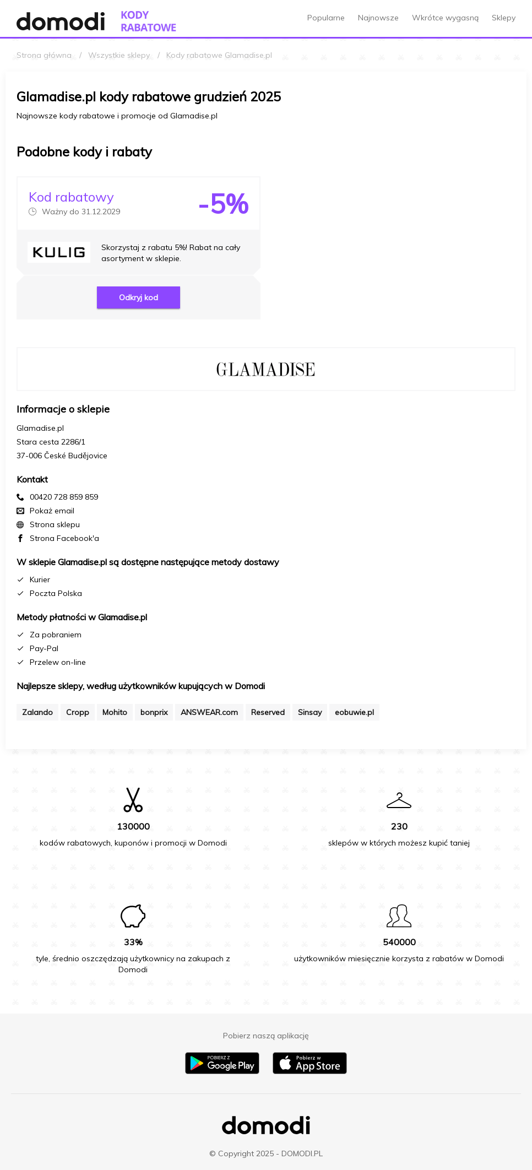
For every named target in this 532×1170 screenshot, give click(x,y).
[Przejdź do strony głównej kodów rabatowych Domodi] (148, 21)
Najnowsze (378, 18)
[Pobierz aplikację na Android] (222, 1071)
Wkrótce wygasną (445, 18)
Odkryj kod (138, 297)
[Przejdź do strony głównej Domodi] (61, 21)
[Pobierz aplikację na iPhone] (310, 1071)
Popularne (326, 18)
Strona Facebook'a (64, 538)
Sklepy (503, 18)
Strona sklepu (55, 524)
